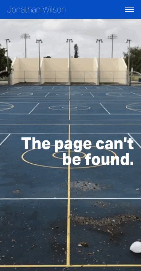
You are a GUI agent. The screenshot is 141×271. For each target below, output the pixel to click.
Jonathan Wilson (36, 9)
